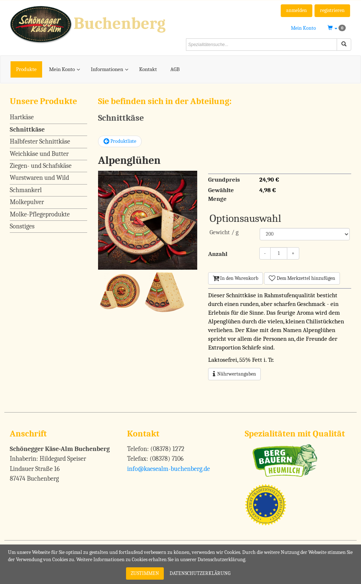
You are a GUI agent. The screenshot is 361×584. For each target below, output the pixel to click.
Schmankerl (26, 190)
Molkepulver (27, 202)
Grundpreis (224, 179)
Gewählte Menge (221, 194)
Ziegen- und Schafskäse (41, 166)
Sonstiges (22, 226)
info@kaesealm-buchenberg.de (168, 469)
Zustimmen (145, 573)
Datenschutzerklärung (200, 573)
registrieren (332, 10)
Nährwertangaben (234, 373)
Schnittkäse (27, 129)
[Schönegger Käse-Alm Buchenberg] (92, 24)
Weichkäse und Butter (39, 154)
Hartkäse (22, 117)
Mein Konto (303, 28)
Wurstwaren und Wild (39, 178)
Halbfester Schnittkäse (40, 141)
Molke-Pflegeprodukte (40, 214)
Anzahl (217, 253)
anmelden (296, 10)
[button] (336, 28)
